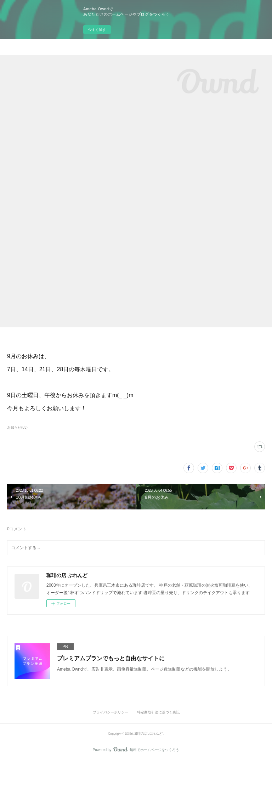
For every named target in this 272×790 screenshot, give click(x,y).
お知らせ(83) (17, 427)
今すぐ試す (97, 30)
